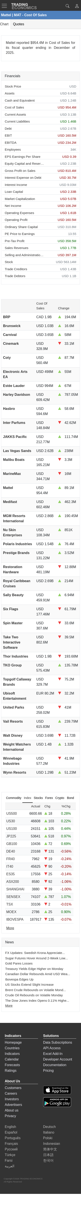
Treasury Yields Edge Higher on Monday (34, 969)
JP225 (11, 836)
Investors (12, 1099)
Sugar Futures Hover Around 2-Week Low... (36, 958)
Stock (9, 262)
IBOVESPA (15, 919)
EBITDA (10, 142)
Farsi (9, 1160)
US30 (10, 821)
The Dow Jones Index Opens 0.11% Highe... (37, 1000)
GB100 (11, 844)
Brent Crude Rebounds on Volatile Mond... (35, 990)
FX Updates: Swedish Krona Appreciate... (35, 953)
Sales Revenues (16, 248)
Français (11, 1143)
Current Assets (15, 114)
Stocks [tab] (38, 798)
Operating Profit (16, 220)
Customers (13, 1088)
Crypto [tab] (59, 798)
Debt (8, 128)
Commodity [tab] (13, 798)
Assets (9, 93)
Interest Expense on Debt (23, 177)
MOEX (11, 912)
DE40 (10, 851)
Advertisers (13, 1105)
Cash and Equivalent (20, 100)
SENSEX (13, 897)
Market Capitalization (20, 199)
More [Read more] (10, 928)
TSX (9, 904)
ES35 (10, 874)
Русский (11, 1149)
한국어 (48, 1160)
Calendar (12, 1059)
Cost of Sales (14, 107)
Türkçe (10, 1155)
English (10, 1127)
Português (13, 1138)
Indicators (12, 1054)
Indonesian (51, 1143)
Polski (47, 1138)
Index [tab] (27, 798)
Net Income (13, 206)
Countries (12, 1048)
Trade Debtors (15, 276)
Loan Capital (14, 191)
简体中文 (50, 1149)
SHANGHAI (15, 889)
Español (11, 1132)
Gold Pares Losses (19, 963)
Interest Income (16, 185)
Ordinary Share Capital (21, 227)
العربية (9, 1166)
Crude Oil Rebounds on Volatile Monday (34, 995)
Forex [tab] (49, 798)
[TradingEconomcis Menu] (5, 6)
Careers (11, 1093)
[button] (77, 6)
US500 (11, 813)
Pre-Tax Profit (14, 241)
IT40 (9, 866)
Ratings (10, 1070)
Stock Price (13, 86)
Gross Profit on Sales (20, 170)
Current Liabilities (17, 121)
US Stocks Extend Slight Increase (29, 984)
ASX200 (12, 881)
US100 (11, 829)
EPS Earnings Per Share (22, 156)
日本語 (48, 1155)
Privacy (10, 1116)
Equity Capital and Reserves (24, 163)
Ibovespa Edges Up (19, 979)
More (9, 1005)
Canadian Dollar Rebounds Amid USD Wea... (37, 974)
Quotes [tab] (18, 24)
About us (11, 1110)
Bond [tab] (70, 798)
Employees (13, 149)
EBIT (8, 135)
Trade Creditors (16, 269)
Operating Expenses (19, 213)
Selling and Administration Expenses (24, 255)
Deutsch (49, 1127)
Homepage (13, 1042)
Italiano (48, 1132)
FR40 (10, 859)
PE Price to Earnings (20, 234)
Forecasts (12, 1065)
